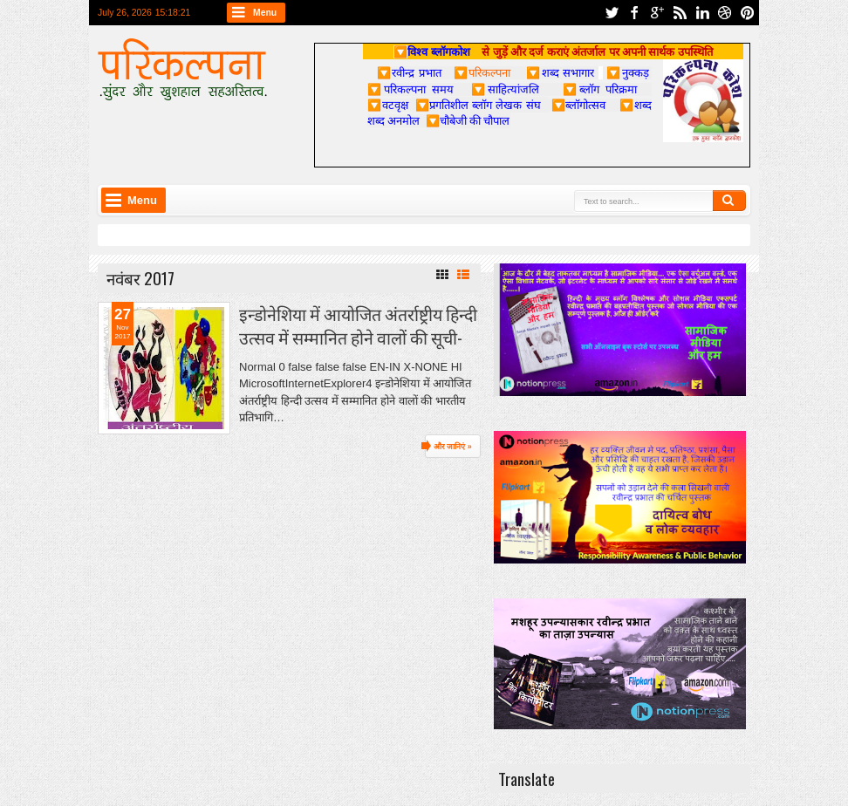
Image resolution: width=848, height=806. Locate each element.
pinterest (747, 12)
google (657, 12)
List (463, 275)
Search (729, 200)
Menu (265, 12)
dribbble (725, 12)
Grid (442, 275)
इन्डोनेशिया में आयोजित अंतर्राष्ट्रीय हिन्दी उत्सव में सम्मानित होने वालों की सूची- (358, 325)
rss (679, 12)
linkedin (702, 12)
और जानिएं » (453, 446)
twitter (611, 12)
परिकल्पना (482, 72)
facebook (634, 12)
